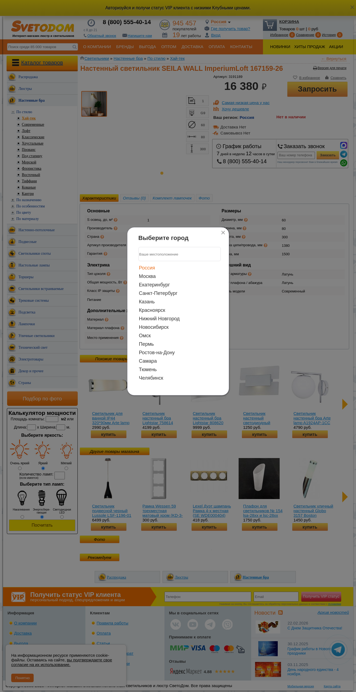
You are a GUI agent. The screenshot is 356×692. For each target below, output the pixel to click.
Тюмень (148, 369)
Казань (147, 301)
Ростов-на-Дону (157, 352)
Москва (147, 276)
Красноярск (152, 310)
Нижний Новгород (159, 318)
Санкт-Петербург (158, 293)
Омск (145, 335)
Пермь (146, 344)
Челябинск (151, 378)
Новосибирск (154, 327)
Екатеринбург (154, 285)
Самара (148, 361)
